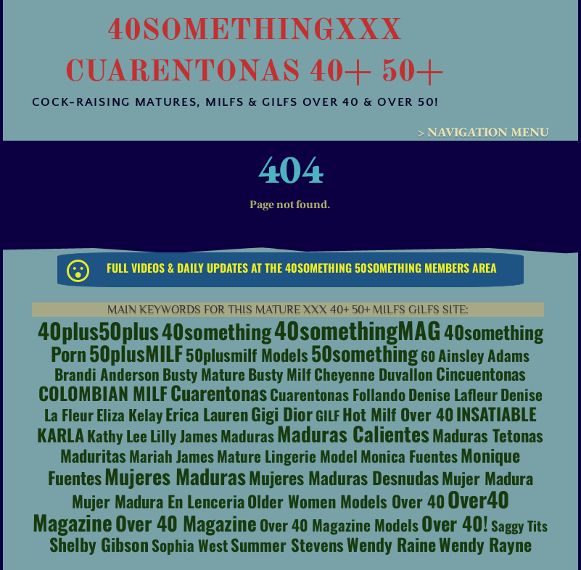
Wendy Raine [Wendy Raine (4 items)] (391, 544)
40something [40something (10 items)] (216, 330)
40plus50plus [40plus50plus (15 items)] (98, 330)
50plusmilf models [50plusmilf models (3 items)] (247, 354)
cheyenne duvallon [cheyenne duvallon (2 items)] (373, 374)
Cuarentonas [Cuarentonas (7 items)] (218, 392)
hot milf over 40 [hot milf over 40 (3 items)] (397, 414)
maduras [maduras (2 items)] (247, 435)
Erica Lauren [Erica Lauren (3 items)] (206, 414)
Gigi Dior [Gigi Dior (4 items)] (282, 413)
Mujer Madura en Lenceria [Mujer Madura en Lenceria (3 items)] (158, 501)
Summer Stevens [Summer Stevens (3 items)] (287, 544)
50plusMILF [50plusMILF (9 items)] (136, 353)
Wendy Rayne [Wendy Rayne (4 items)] (485, 544)
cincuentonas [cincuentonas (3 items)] (481, 373)
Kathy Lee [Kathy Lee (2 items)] (117, 435)
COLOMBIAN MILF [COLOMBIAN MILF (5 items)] (103, 392)
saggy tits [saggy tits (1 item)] (519, 525)
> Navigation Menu (483, 132)
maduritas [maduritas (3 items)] (93, 455)
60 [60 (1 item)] (428, 355)
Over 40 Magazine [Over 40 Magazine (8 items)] (186, 522)
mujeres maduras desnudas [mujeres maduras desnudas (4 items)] (344, 477)
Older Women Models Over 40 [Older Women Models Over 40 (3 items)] (346, 501)
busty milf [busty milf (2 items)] (279, 374)
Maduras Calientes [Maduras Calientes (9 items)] (353, 433)
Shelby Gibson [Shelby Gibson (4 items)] (99, 544)
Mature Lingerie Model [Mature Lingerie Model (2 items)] (287, 456)
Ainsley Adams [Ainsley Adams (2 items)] (484, 355)
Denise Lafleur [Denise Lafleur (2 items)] (453, 394)
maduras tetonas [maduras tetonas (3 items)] (487, 435)
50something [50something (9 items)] (364, 353)
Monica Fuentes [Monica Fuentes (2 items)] (409, 456)
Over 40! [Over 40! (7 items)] (454, 522)
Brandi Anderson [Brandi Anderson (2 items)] (107, 374)
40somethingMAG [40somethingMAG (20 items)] (357, 330)
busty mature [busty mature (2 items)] (203, 374)
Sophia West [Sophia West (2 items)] (190, 545)
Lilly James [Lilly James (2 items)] (184, 435)
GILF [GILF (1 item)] (327, 415)
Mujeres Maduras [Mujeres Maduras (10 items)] (175, 475)
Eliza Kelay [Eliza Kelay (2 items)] (129, 414)
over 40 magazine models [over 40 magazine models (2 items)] (339, 524)
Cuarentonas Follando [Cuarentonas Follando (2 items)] (337, 394)
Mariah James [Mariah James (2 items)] (171, 456)
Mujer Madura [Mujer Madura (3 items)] (487, 478)
